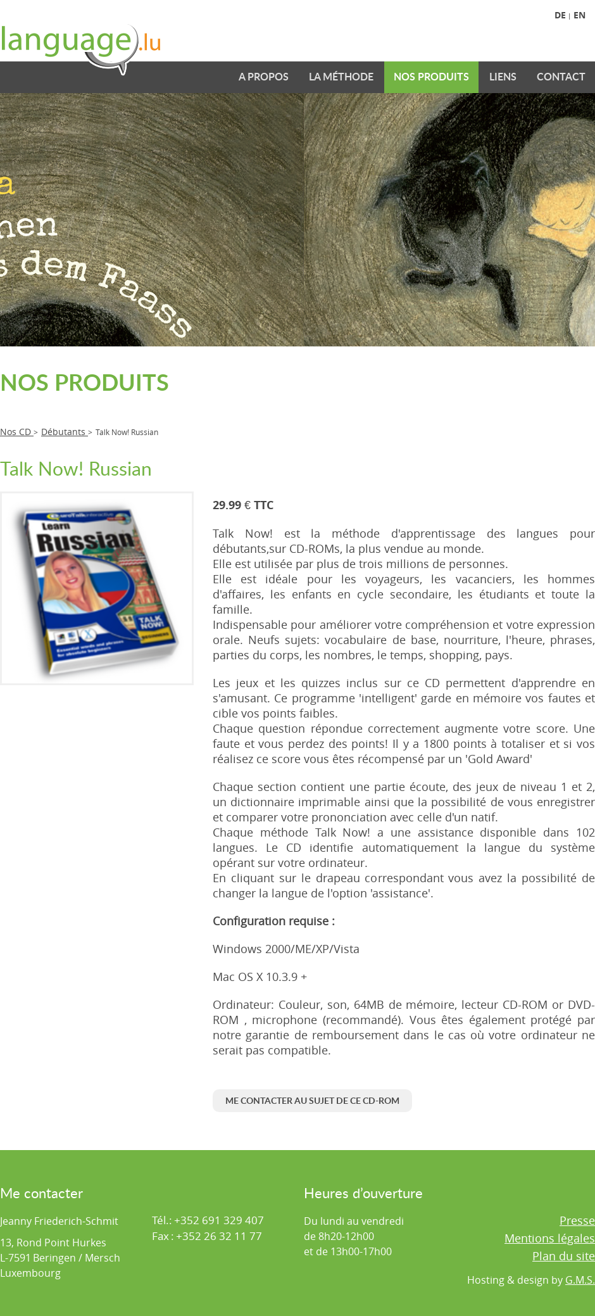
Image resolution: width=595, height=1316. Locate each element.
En (579, 15)
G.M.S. (580, 1280)
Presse (577, 1220)
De (560, 15)
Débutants (64, 432)
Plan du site (563, 1255)
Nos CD (17, 432)
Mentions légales (549, 1238)
